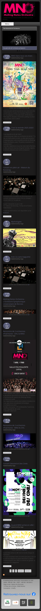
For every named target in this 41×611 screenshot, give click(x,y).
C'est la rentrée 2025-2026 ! (22, 127)
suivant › (20, 571)
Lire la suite (7, 122)
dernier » (28, 571)
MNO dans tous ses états (21, 56)
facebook (6, 212)
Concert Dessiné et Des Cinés (15, 463)
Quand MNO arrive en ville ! (22, 525)
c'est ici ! (24, 550)
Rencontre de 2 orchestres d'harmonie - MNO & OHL (14, 426)
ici (28, 108)
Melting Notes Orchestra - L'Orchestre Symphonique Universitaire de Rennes (14, 301)
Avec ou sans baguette (20, 257)
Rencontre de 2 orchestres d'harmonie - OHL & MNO (14, 332)
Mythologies (16, 221)
